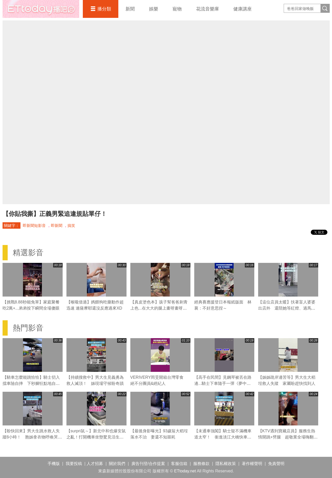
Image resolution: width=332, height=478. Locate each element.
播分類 (104, 8)
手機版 (54, 463)
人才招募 (95, 463)
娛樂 (153, 8)
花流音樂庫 (207, 8)
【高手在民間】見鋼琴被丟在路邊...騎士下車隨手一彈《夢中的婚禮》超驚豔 (222, 383)
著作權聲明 (252, 463)
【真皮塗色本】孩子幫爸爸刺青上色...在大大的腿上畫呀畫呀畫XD (159, 308)
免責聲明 (276, 463)
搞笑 (71, 225)
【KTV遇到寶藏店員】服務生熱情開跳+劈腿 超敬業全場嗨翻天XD (288, 437)
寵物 (177, 8)
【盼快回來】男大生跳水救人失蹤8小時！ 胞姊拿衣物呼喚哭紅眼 (32, 437)
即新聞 (56, 225)
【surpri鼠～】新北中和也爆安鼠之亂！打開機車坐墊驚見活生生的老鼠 (96, 437)
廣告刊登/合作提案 (148, 463)
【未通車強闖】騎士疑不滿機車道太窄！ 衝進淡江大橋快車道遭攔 (222, 437)
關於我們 (117, 463)
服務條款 (201, 463)
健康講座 (242, 8)
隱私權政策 (225, 463)
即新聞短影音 (34, 225)
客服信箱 (179, 463)
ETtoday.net (185, 471)
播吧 (41, 9)
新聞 (130, 8)
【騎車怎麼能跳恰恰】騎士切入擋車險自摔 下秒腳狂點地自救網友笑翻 (31, 383)
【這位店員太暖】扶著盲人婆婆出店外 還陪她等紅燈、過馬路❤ (286, 308)
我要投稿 (74, 463)
